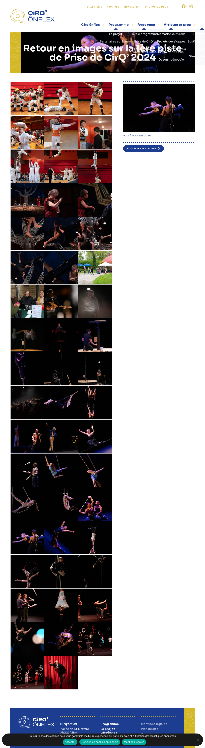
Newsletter (132, 7)
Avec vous (146, 25)
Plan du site (149, 729)
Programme (119, 25)
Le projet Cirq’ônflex (109, 730)
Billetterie (94, 7)
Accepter (70, 741)
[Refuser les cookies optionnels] (198, 740)
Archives (113, 7)
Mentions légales (154, 724)
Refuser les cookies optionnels (99, 741)
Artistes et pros (177, 25)
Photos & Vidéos (156, 7)
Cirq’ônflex (90, 25)
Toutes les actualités (141, 148)
